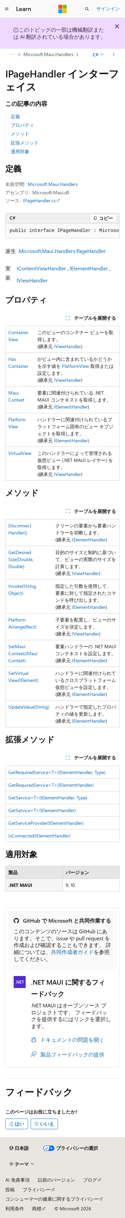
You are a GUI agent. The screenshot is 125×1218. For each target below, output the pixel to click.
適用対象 (20, 151)
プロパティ (22, 125)
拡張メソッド (25, 143)
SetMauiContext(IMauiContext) (22, 653)
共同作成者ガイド (72, 951)
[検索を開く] (87, 9)
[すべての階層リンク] (11, 54)
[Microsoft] (62, 9)
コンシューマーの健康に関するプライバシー (52, 1199)
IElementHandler (89, 268)
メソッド (20, 134)
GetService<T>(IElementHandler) (42, 810)
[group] (62, 231)
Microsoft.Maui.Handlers (48, 54)
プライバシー (37, 1189)
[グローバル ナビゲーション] (6, 9)
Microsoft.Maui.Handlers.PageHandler (62, 250)
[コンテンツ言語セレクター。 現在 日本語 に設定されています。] (19, 1148)
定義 (15, 116)
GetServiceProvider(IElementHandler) (46, 823)
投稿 (10, 1189)
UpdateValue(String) (28, 707)
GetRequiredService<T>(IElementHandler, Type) (56, 772)
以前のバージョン (56, 1180)
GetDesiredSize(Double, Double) (20, 559)
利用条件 (14, 1208)
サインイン (108, 8)
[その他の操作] (114, 54)
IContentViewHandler (41, 268)
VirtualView (19, 453)
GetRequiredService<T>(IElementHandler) (51, 785)
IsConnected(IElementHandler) (39, 835)
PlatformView (75, 366)
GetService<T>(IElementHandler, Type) (47, 797)
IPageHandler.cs (39, 200)
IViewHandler (32, 280)
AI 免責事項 (17, 1180)
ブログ (90, 1180)
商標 (36, 1208)
